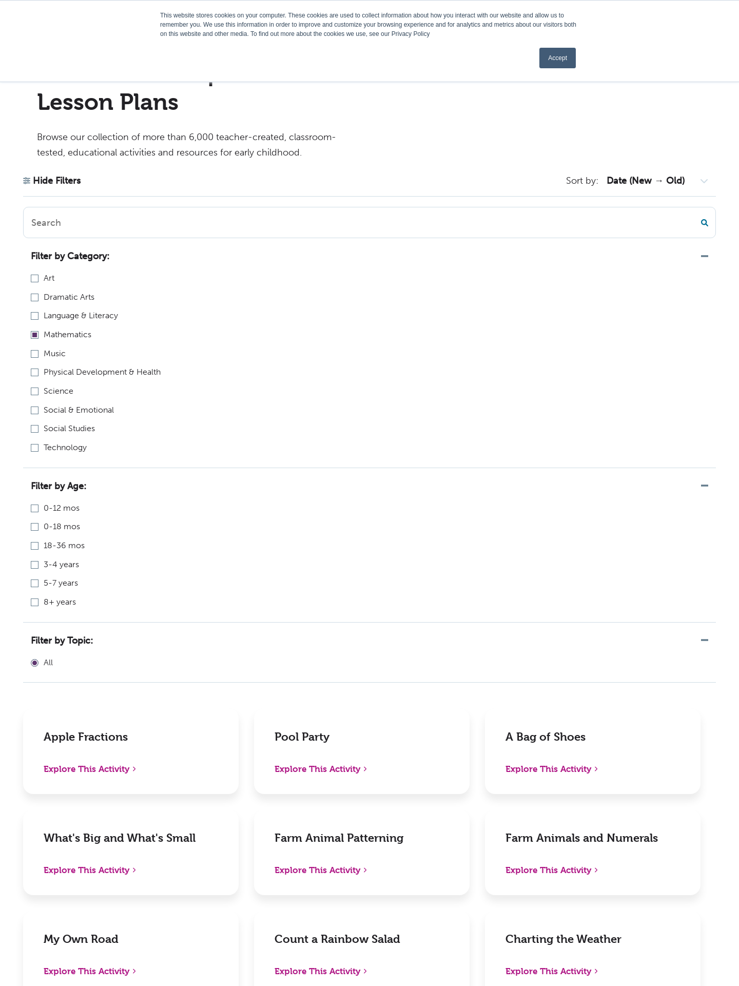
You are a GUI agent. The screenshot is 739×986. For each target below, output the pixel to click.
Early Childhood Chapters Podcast (356, 815)
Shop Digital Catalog (201, 809)
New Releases (189, 787)
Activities (324, 887)
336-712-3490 (44, 849)
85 (444, 647)
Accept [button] (557, 58)
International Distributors (499, 844)
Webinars (324, 844)
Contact (466, 866)
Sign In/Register (481, 887)
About (318, 787)
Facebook (621, 787)
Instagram (621, 852)
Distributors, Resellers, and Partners (501, 815)
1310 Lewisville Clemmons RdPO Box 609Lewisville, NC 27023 (80, 801)
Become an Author (343, 866)
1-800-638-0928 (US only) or (81, 836)
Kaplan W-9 (329, 909)
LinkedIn (619, 809)
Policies (465, 787)
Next (470, 647)
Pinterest (620, 831)
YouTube (619, 874)
